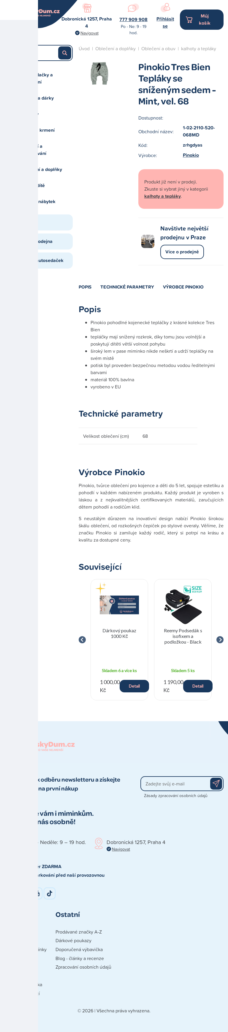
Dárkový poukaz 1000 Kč (119, 633)
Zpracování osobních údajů (83, 967)
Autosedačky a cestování (37, 78)
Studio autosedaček (42, 260)
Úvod (84, 48)
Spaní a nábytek (38, 201)
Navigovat (89, 33)
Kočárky (30, 114)
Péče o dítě (33, 185)
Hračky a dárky (37, 98)
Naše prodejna (37, 241)
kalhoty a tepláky (198, 48)
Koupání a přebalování (33, 150)
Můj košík (204, 19)
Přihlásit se (165, 22)
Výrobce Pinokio (183, 287)
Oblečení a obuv (158, 48)
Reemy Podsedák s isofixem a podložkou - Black (183, 636)
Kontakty (13, 932)
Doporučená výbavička (79, 949)
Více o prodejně (182, 251)
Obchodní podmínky (25, 949)
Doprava (13, 958)
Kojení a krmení (38, 130)
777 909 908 (133, 19)
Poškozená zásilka (23, 984)
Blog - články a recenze (80, 958)
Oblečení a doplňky (41, 169)
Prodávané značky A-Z (79, 932)
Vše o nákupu (18, 976)
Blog (26, 222)
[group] (119, 639)
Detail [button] (134, 685)
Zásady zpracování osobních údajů (176, 795)
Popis (85, 287)
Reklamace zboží (22, 993)
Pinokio (191, 155)
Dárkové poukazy (73, 940)
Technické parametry (127, 287)
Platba (10, 967)
